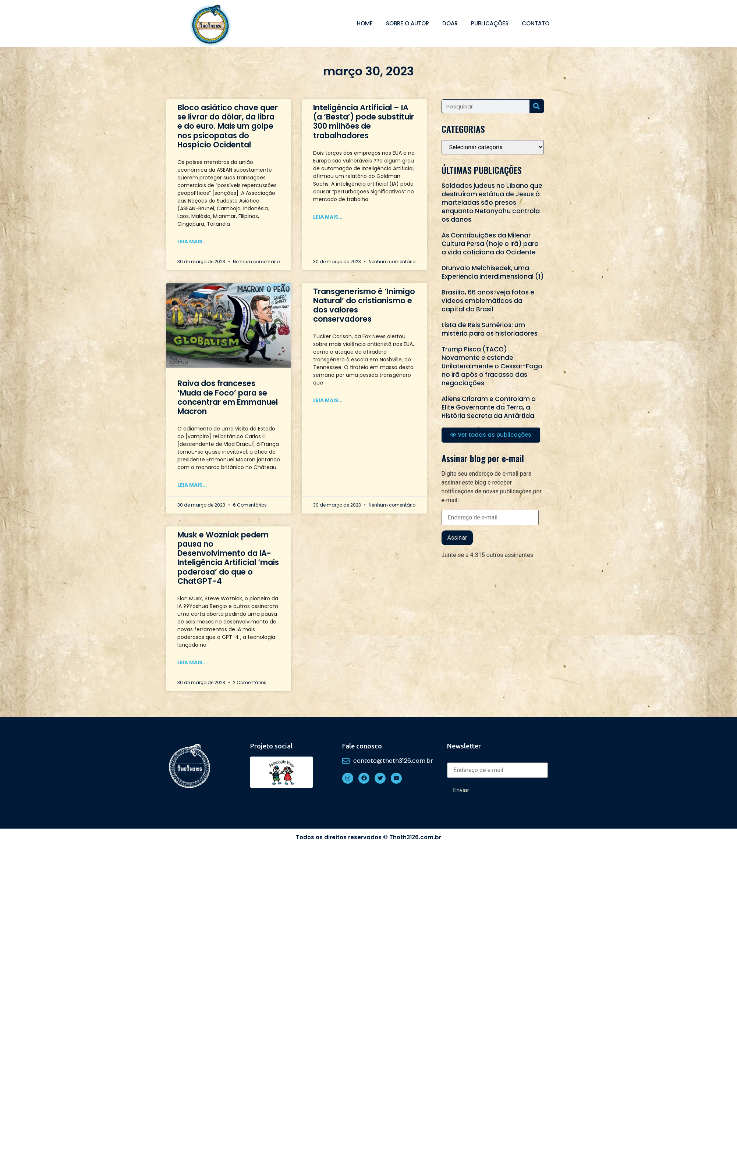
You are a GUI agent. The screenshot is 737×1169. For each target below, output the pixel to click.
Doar (450, 23)
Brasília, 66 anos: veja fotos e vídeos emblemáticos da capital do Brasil (488, 301)
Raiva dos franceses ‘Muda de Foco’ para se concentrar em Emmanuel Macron (227, 397)
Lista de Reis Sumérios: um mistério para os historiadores (490, 329)
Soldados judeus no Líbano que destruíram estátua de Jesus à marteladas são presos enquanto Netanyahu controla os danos (492, 202)
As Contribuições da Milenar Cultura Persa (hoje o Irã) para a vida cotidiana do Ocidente (490, 244)
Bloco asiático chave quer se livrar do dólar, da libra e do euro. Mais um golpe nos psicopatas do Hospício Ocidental (227, 126)
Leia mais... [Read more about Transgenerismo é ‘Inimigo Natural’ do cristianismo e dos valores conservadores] (328, 400)
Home (365, 23)
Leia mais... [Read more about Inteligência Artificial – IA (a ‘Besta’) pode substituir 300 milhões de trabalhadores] (328, 217)
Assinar (457, 537)
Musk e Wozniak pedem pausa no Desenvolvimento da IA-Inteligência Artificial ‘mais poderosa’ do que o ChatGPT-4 (228, 557)
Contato (535, 23)
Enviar (461, 790)
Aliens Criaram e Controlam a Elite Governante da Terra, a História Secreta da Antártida (489, 407)
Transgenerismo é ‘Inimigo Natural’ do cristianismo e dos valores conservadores (364, 305)
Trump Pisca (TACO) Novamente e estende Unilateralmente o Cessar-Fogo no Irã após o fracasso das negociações (492, 366)
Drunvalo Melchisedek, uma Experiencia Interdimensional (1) (493, 272)
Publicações (490, 23)
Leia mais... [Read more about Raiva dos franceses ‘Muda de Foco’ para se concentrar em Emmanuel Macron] (192, 485)
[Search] (536, 106)
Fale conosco (362, 746)
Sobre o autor (407, 23)
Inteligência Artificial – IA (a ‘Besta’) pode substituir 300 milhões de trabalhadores (363, 121)
